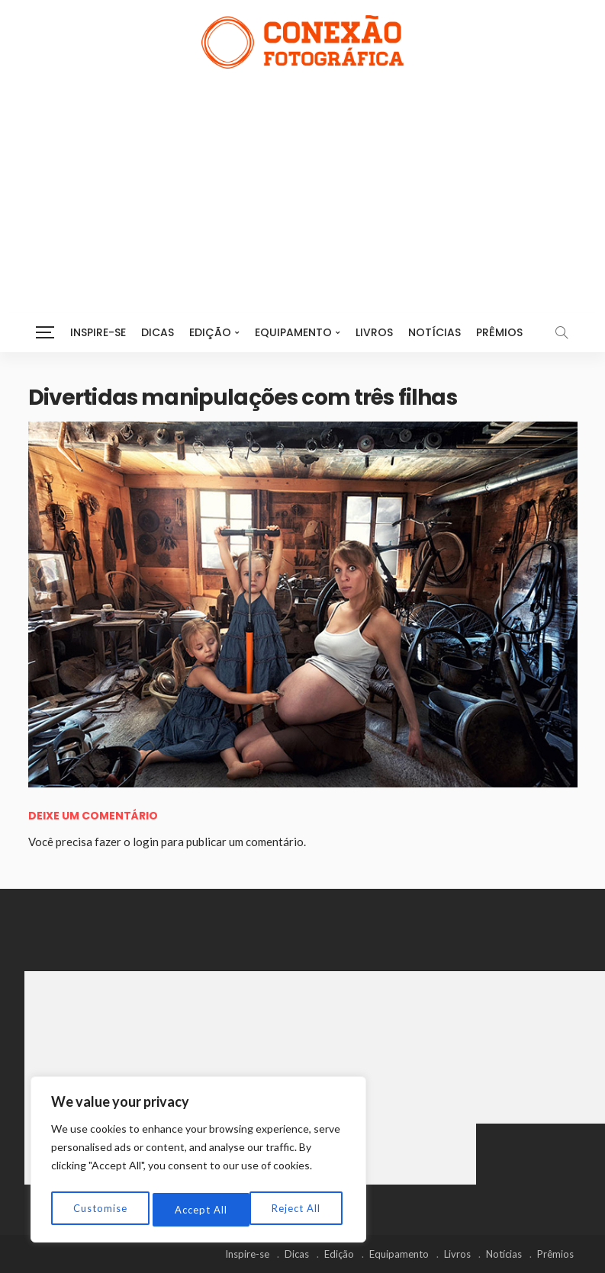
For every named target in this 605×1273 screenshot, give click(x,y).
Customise (99, 1209)
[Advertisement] (302, 183)
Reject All (199, 1209)
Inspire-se (98, 332)
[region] (198, 1162)
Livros (374, 332)
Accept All (298, 1209)
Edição (210, 332)
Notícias (434, 332)
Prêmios (499, 332)
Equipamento (293, 332)
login (146, 841)
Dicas (157, 332)
